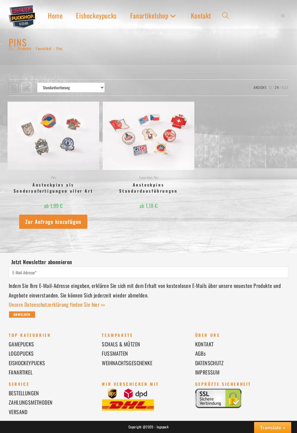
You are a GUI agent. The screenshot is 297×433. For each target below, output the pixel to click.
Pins (59, 48)
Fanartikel (145, 177)
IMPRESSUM (207, 372)
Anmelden (22, 314)
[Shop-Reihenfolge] (71, 87)
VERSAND (18, 412)
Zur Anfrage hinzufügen (53, 221)
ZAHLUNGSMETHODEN (30, 402)
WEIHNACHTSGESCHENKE (127, 363)
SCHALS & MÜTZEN (121, 344)
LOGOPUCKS (21, 353)
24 (277, 87)
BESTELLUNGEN (24, 393)
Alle (285, 87)
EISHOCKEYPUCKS (27, 363)
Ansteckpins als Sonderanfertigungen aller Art (53, 188)
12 (270, 87)
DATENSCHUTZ (209, 363)
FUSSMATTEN (115, 353)
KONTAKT (204, 344)
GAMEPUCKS (21, 344)
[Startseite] (10, 48)
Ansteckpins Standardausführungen (148, 188)
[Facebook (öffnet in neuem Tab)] (283, 16)
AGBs (200, 353)
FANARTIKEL (20, 372)
